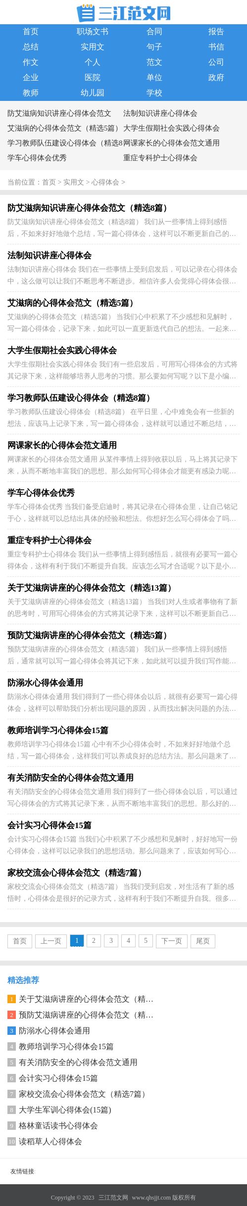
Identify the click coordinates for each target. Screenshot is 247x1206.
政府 (216, 77)
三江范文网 (113, 1197)
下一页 (171, 941)
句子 (154, 47)
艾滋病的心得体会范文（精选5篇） (65, 128)
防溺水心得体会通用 (54, 1030)
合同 (154, 31)
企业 (31, 77)
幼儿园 (92, 93)
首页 (31, 31)
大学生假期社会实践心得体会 (171, 128)
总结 (31, 47)
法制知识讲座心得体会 (160, 113)
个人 (92, 62)
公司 (216, 62)
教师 (31, 93)
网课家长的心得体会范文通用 (171, 143)
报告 (216, 31)
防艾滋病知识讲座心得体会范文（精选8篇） (59, 115)
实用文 (92, 47)
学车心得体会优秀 (37, 158)
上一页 (51, 941)
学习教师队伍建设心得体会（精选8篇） (65, 144)
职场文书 (92, 31)
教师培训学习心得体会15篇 (66, 1046)
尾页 (203, 941)
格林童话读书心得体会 (58, 1125)
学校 (154, 93)
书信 (216, 47)
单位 (154, 77)
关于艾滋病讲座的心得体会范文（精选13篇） (98, 999)
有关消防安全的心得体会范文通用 (78, 1062)
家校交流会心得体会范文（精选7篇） (84, 1094)
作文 (31, 62)
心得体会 (105, 182)
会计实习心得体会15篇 (58, 1078)
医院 (92, 77)
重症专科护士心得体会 (160, 158)
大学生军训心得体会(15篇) (65, 1110)
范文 (154, 62)
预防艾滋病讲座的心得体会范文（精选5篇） (96, 1015)
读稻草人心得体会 (50, 1141)
